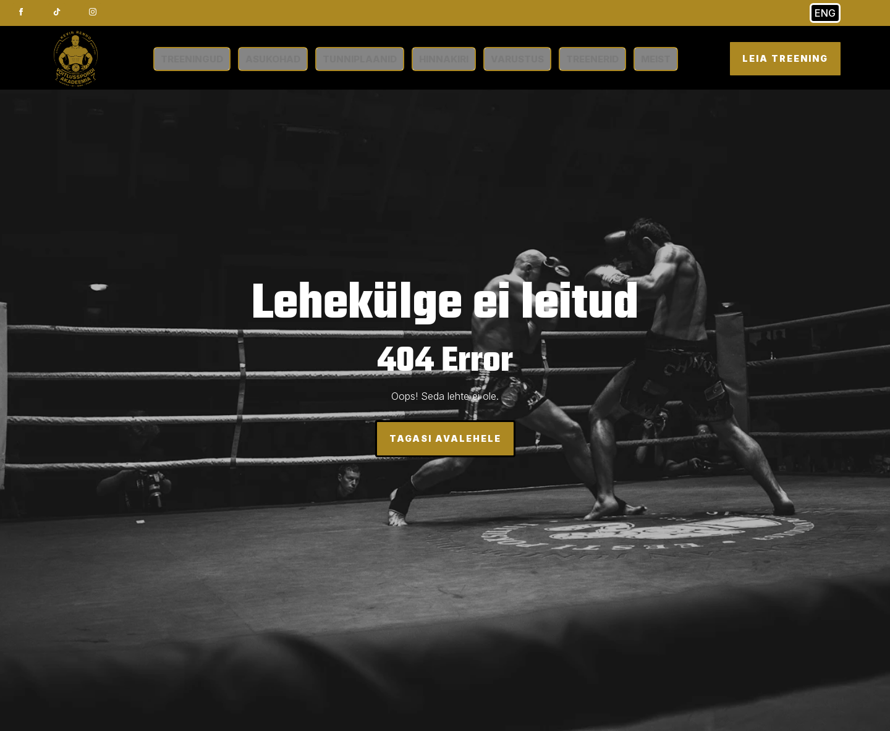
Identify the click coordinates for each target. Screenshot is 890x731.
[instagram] (92, 11)
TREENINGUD (192, 59)
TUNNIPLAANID (360, 59)
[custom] (57, 11)
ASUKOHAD (272, 59)
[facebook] (21, 11)
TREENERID (592, 59)
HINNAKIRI (443, 59)
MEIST (656, 59)
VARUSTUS (517, 59)
